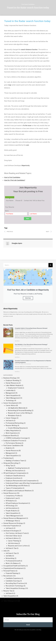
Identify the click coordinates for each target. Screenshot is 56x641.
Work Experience (12, 433)
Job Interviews (13, 543)
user (27, 145)
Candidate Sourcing (13, 581)
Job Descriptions (11, 508)
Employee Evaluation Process (13, 440)
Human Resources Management (14, 518)
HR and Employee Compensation (14, 473)
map (9, 85)
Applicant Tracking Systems (17, 468)
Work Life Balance (12, 563)
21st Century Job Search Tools (16, 533)
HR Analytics (10, 501)
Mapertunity (26, 165)
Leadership (9, 390)
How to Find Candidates (12, 177)
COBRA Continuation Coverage (17, 438)
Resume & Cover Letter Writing (19, 413)
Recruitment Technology (14, 586)
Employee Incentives (13, 478)
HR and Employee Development (17, 503)
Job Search (9, 420)
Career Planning (13, 541)
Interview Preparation (11, 526)
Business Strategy (9, 378)
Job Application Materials (16, 408)
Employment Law (12, 498)
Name (7, 211)
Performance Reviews (13, 443)
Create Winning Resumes (17, 428)
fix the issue (27, 125)
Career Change (11, 418)
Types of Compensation (14, 488)
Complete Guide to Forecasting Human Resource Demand (31, 328)
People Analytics (11, 511)
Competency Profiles (13, 496)
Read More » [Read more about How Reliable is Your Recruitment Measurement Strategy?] (17, 357)
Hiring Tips (9, 465)
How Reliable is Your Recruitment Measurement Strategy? (31, 344)
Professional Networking (14, 423)
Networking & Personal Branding (19, 410)
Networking (10, 558)
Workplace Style (14, 415)
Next (27, 218)
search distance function (29, 49)
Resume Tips (7, 591)
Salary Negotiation (12, 430)
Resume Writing (11, 425)
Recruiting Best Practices (15, 583)
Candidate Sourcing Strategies (16, 598)
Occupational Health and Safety (14, 566)
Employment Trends (15, 388)
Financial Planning (12, 573)
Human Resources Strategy (13, 523)
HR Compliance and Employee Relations (17, 491)
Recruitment (7, 576)
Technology (10, 400)
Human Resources (12, 383)
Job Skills (9, 556)
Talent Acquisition (12, 395)
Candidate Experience (13, 578)
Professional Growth (13, 561)
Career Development (10, 403)
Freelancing (7, 458)
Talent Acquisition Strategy (15, 588)
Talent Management (13, 398)
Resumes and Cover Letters (18, 546)
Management (10, 393)
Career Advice (11, 405)
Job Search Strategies (11, 531)
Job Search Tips (11, 548)
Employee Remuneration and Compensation (21, 481)
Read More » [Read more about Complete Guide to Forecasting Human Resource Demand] (17, 341)
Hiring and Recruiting (10, 463)
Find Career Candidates (28, 4)
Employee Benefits (10, 435)
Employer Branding (12, 380)
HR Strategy (10, 506)
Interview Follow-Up (13, 536)
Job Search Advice (12, 538)
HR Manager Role (12, 521)
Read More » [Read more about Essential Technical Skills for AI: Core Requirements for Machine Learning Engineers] (17, 371)
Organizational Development (13, 568)
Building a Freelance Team (15, 460)
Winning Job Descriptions (14, 470)
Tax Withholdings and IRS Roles (17, 485)
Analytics (9, 448)
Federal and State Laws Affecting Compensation (23, 483)
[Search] (50, 265)
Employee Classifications (14, 475)
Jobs (4, 551)
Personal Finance (9, 571)
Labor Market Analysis (13, 385)
